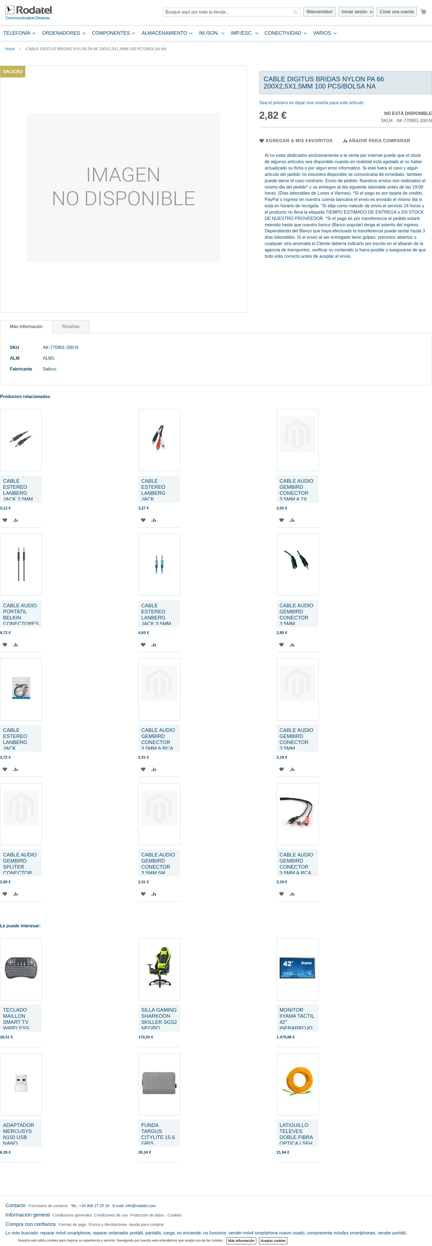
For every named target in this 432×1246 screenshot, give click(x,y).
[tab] (216, 33)
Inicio (10, 49)
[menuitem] (18, 33)
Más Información (26, 326)
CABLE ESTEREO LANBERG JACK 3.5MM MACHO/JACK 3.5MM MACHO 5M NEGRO (21, 499)
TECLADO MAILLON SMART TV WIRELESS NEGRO (16, 1022)
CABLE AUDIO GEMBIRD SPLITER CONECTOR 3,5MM (20, 867)
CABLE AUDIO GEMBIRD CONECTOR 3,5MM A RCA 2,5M (297, 867)
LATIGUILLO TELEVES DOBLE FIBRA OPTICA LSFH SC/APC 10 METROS (296, 1140)
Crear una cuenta (397, 11)
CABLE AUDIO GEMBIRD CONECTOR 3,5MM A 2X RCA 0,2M (297, 493)
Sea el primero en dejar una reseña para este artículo (311, 102)
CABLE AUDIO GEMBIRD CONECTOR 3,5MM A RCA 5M (158, 742)
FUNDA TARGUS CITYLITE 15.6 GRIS (158, 1134)
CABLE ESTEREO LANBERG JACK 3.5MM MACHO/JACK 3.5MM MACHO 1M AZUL (159, 624)
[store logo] (29, 13)
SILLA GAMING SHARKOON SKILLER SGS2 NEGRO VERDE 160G (159, 1022)
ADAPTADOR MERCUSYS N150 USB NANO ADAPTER (18, 1137)
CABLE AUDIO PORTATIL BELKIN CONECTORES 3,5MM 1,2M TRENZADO (21, 621)
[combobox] (232, 12)
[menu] (216, 33)
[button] (5, 520)
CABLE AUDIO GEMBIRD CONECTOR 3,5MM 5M (158, 864)
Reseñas (70, 326)
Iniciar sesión (354, 11)
